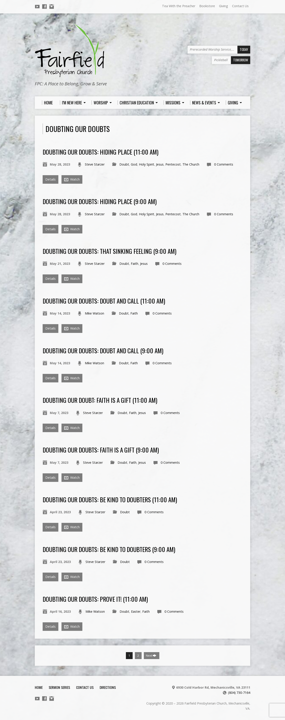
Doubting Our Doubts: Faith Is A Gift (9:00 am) (101, 449)
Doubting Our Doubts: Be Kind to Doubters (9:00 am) (109, 549)
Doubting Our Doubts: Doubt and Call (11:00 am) (104, 300)
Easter (135, 611)
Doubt (124, 164)
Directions (108, 687)
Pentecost (173, 164)
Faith (134, 263)
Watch (72, 179)
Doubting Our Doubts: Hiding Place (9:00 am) (100, 201)
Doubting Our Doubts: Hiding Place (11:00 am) (100, 151)
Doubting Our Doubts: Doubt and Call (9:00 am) (103, 350)
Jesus (160, 164)
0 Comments (223, 164)
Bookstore (207, 6)
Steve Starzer (95, 164)
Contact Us (240, 6)
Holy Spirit (146, 164)
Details (50, 179)
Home (39, 687)
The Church (190, 164)
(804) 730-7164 (239, 692)
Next (151, 655)
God (134, 164)
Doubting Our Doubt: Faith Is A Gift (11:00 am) (100, 400)
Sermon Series (59, 687)
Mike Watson (94, 313)
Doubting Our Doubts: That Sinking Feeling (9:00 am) (109, 251)
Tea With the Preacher (178, 6)
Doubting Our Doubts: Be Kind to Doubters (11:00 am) (110, 499)
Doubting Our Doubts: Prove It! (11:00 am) (95, 599)
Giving (223, 6)
